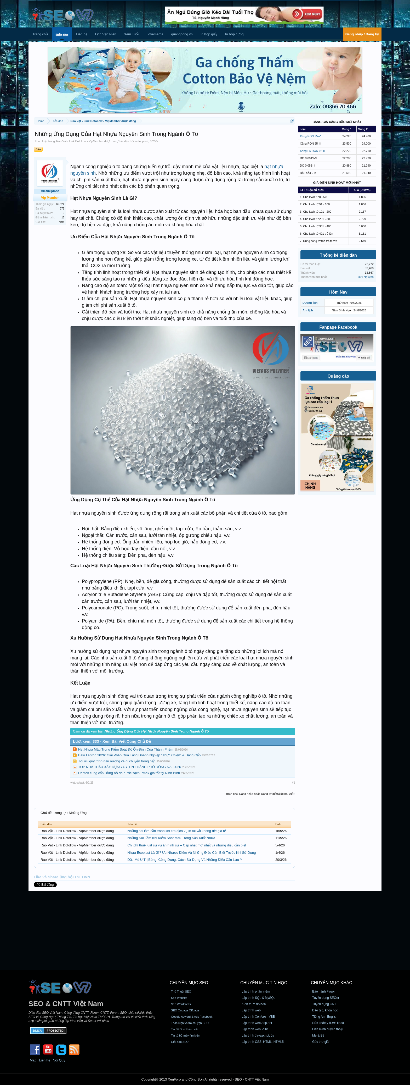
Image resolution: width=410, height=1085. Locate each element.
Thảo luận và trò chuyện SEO (190, 1023)
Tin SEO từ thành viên (185, 1029)
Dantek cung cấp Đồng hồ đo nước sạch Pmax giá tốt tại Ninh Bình (129, 773)
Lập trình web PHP (255, 1029)
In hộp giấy (209, 34)
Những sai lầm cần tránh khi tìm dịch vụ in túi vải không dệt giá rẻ (176, 831)
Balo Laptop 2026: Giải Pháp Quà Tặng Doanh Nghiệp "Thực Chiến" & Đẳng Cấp (139, 755)
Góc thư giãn (321, 1042)
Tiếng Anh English (325, 1016)
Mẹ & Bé (318, 1035)
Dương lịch (310, 302)
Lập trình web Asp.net (257, 1023)
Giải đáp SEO (180, 1041)
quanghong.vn (181, 34)
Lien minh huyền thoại (327, 1029)
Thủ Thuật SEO (181, 991)
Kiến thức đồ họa (254, 1004)
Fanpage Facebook (338, 327)
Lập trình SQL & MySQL (258, 998)
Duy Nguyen (366, 276)
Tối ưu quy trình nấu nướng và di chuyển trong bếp (116, 761)
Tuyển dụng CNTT (325, 1004)
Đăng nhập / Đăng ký (362, 34)
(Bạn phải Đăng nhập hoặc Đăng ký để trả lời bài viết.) (260, 793)
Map (33, 1060)
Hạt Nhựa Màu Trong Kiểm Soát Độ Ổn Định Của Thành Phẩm (125, 749)
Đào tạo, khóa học (325, 1010)
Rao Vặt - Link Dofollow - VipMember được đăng (87, 141)
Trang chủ (40, 34)
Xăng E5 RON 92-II (312, 150)
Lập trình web (251, 1010)
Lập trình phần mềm (256, 991)
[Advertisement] (205, 930)
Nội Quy (59, 1060)
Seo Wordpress (181, 1004)
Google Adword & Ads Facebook (191, 1016)
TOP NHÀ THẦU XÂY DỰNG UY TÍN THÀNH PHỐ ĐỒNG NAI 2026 (129, 767)
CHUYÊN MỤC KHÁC (331, 983)
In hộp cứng (234, 34)
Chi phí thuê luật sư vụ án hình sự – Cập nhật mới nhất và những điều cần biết (186, 845)
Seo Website (179, 997)
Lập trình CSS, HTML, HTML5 (263, 1042)
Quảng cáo (338, 376)
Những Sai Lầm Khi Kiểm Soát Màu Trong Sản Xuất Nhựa (171, 838)
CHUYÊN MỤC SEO (189, 983)
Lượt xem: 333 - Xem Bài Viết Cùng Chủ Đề (112, 741)
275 (62, 208)
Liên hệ (81, 34)
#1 (293, 782)
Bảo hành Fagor (323, 991)
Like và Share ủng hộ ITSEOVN (62, 877)
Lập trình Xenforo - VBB (258, 1016)
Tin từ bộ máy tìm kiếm (186, 1035)
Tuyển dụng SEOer (325, 998)
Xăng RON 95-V (310, 136)
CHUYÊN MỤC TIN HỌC (263, 983)
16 (62, 217)
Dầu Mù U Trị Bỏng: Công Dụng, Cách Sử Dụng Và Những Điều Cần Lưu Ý (184, 860)
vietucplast (141, 141)
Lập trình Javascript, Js (258, 1035)
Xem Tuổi (131, 34)
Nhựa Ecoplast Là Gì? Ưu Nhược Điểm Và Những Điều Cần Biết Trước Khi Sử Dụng (191, 853)
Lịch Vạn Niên (105, 34)
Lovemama (154, 34)
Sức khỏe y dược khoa (328, 1023)
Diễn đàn (62, 34)
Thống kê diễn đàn (338, 255)
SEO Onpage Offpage (185, 1010)
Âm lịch (308, 310)
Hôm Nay (338, 292)
